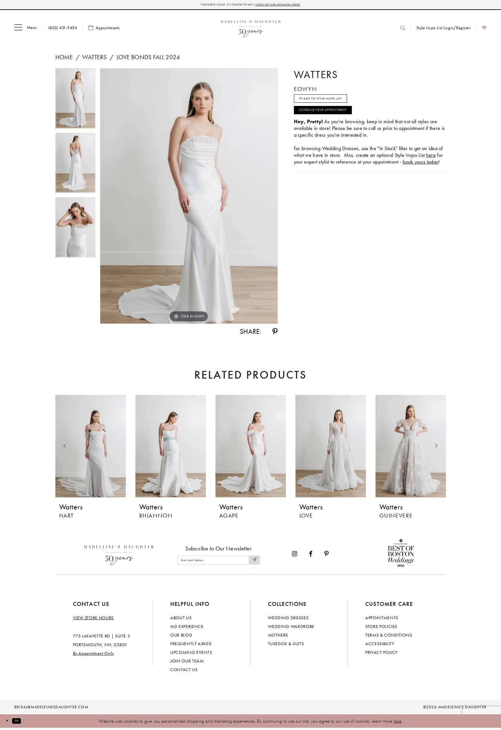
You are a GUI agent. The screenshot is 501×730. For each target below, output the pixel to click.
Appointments (381, 619)
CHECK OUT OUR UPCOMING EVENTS (295, 5)
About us (180, 619)
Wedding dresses (288, 619)
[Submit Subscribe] (253, 562)
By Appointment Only (93, 655)
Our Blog (181, 637)
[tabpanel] (75, 102)
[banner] (250, 29)
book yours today (420, 176)
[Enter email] (218, 562)
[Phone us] (63, 29)
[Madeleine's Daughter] (119, 555)
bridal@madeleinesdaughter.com (51, 708)
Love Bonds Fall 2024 (148, 59)
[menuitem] (26, 30)
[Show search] (403, 29)
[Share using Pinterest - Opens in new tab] (275, 334)
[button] (26, 30)
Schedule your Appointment (338, 122)
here (397, 723)
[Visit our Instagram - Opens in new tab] (294, 555)
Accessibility (379, 645)
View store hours (93, 619)
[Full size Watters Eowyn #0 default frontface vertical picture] (189, 198)
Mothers (278, 637)
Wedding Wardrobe (291, 628)
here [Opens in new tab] (431, 169)
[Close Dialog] (9, 722)
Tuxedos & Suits (286, 645)
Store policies (381, 628)
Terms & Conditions (388, 637)
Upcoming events (191, 654)
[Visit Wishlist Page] (484, 29)
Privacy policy (381, 654)
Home (64, 59)
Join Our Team (187, 663)
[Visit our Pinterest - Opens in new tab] (326, 555)
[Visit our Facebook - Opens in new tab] (311, 555)
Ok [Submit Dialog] (23, 722)
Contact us (184, 671)
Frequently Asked (191, 645)
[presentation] (90, 448)
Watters (94, 59)
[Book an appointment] (104, 29)
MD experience (186, 628)
